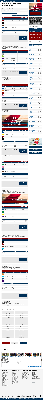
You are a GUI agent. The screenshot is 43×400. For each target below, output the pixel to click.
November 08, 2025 (8, 335)
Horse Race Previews (35, 149)
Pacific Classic (23, 383)
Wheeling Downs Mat (32, 130)
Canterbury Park (31, 59)
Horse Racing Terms (14, 378)
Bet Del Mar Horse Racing (5, 385)
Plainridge (30, 112)
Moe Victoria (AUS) (32, 97)
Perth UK (30, 111)
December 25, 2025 (8, 330)
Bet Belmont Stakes (24, 391)
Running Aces (31, 116)
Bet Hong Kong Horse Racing (25, 386)
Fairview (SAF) (31, 69)
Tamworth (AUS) (31, 120)
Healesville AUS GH (32, 80)
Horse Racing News (38, 366)
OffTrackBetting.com (7, 398)
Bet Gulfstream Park (4, 383)
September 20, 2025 (21, 337)
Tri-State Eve (31, 126)
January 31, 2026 (8, 326)
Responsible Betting (33, 398)
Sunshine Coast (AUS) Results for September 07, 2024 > (19, 15)
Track (4, 10)
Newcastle (30, 102)
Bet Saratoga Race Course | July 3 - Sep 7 (35, 34)
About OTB (34, 374)
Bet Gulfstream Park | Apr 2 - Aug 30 (35, 37)
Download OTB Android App (5, 379)
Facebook (33, 382)
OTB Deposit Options (35, 376)
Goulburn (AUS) (31, 73)
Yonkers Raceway (31, 134)
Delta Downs (31, 64)
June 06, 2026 (8, 313)
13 (2, 25)
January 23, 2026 (21, 326)
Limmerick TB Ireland (32, 93)
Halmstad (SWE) (31, 77)
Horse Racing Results (6, 342)
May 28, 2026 (21, 313)
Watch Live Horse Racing (15, 381)
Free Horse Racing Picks (25, 372)
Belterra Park (31, 55)
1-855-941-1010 (35, 377)
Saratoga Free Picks (24, 378)
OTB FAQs (34, 372)
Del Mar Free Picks (24, 376)
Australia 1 (30, 49)
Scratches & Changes (35, 147)
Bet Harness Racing (4, 374)
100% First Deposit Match (5, 372)
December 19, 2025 (21, 330)
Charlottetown (31, 63)
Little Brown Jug (24, 384)
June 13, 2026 (21, 311)
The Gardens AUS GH (32, 121)
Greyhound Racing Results (35, 152)
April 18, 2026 (8, 319)
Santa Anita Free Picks (24, 375)
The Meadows (31, 122)
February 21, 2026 (8, 324)
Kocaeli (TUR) (31, 89)
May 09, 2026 (8, 317)
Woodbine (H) (31, 131)
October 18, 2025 (8, 337)
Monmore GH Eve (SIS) (32, 98)
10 (2, 58)
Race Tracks (31, 44)
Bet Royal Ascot (24, 392)
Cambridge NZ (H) (31, 58)
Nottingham (30, 103)
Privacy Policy (29, 398)
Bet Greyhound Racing (4, 375)
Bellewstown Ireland (32, 54)
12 (2, 56)
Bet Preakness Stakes (24, 390)
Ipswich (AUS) (31, 87)
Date (18, 10)
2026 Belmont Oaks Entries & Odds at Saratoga (20, 357)
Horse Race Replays (14, 380)
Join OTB (34, 375)
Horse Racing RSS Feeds (15, 382)
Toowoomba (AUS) (31, 125)
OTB (16, 398)
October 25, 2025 (21, 335)
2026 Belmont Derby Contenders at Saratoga (28, 357)
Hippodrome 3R (31, 83)
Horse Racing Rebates (4, 378)
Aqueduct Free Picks (24, 373)
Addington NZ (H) (31, 45)
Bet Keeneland (3, 381)
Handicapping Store (14, 373)
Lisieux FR (30, 94)
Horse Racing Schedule (14, 374)
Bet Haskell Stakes (24, 381)
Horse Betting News (14, 379)
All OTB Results (23, 342)
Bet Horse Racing (4, 373)
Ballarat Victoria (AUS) (32, 53)
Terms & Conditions (25, 398)
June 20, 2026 (8, 311)
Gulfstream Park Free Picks (25, 374)
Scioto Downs (31, 117)
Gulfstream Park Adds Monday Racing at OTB (13, 357)
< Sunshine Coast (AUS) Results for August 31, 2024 (9, 13)
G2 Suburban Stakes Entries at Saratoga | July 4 (35, 31)
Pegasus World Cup (24, 387)
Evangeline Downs (31, 68)
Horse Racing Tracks (4, 377)
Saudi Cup (23, 388)
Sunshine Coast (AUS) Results (14, 343)
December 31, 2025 (21, 328)
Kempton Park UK (31, 88)
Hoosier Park (31, 84)
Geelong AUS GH (31, 72)
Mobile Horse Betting (4, 376)
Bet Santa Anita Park (4, 384)
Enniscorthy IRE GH (32, 67)
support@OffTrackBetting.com (36, 378)
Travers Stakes (24, 382)
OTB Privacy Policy (35, 373)
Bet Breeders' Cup (24, 385)
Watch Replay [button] (23, 38)
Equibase (13, 383)
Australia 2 (30, 50)
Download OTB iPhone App (5, 380)
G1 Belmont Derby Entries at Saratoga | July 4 (35, 28)
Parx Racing (31, 108)
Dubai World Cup (24, 389)
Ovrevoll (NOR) (31, 107)
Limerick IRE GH (31, 92)
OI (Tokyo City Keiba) (32, 106)
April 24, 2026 (21, 317)
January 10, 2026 (8, 328)
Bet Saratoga (3, 382)
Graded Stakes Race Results (35, 153)
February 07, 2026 (21, 324)
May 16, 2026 (21, 315)
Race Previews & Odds (31, 366)
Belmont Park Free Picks (25, 377)
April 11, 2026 (21, 319)
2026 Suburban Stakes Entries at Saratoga (36, 357)
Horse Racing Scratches (15, 377)
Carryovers (35, 146)
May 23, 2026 (8, 315)
